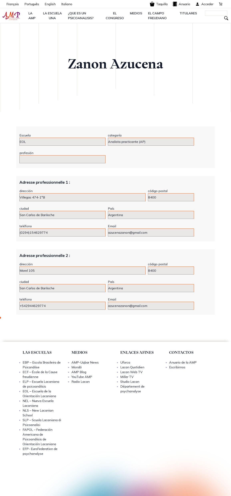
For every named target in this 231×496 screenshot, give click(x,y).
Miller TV (127, 377)
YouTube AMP (81, 377)
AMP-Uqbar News (85, 362)
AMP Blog (78, 372)
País (111, 208)
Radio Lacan (80, 382)
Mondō (76, 367)
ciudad (24, 208)
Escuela (25, 135)
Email (112, 226)
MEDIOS (136, 13)
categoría (115, 135)
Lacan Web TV (131, 372)
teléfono (25, 226)
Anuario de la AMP (183, 362)
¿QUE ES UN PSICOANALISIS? (80, 15)
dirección (26, 191)
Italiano (66, 4)
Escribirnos (177, 367)
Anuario (181, 4)
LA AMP (31, 15)
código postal (158, 191)
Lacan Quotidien (132, 367)
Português (31, 4)
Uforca (125, 362)
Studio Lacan (129, 382)
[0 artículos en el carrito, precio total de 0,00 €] (221, 4)
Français (12, 4)
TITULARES (188, 13)
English (50, 4)
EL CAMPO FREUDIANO (157, 15)
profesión (26, 153)
